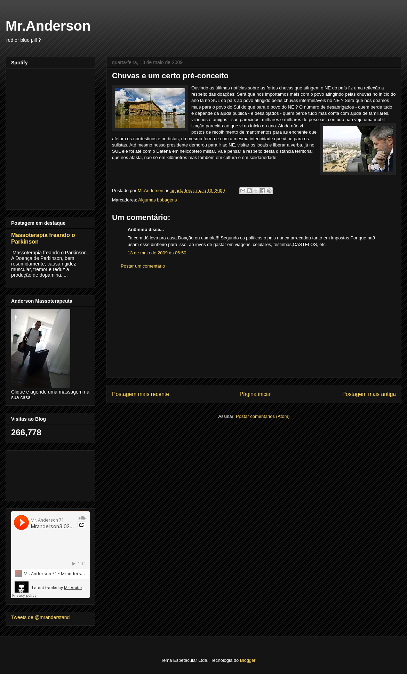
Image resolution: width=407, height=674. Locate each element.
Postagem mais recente (140, 394)
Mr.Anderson (48, 25)
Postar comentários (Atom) (263, 416)
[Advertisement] (254, 328)
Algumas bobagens (157, 200)
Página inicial (256, 394)
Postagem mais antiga (369, 394)
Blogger (247, 660)
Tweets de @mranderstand (40, 617)
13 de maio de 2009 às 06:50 (157, 252)
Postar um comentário (143, 266)
